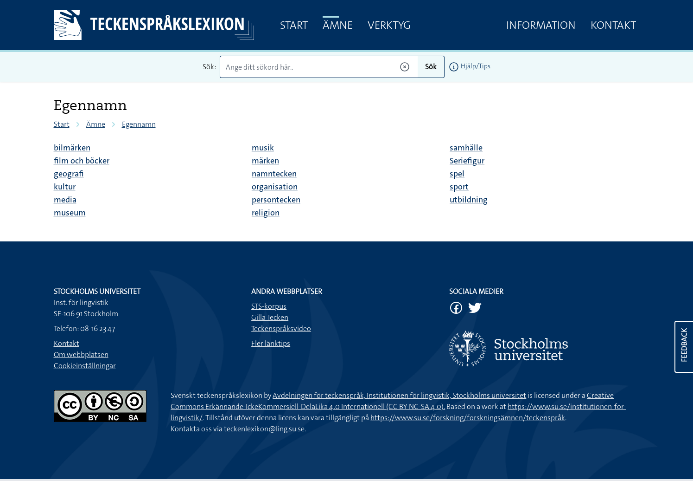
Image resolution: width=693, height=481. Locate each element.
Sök (431, 67)
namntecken (274, 173)
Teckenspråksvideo (281, 328)
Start (294, 25)
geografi (69, 173)
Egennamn (139, 124)
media (65, 199)
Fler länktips (270, 343)
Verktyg (389, 25)
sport (459, 186)
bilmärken (72, 147)
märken (265, 160)
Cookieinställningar (85, 365)
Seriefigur (467, 160)
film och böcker (81, 160)
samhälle (466, 147)
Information (541, 25)
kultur (65, 186)
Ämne (338, 25)
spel (457, 173)
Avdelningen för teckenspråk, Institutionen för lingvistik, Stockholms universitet (399, 395)
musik (263, 147)
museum (70, 212)
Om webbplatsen (81, 354)
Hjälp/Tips (475, 66)
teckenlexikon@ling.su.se (264, 429)
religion (266, 212)
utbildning (469, 199)
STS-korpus (268, 306)
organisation (275, 186)
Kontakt (613, 25)
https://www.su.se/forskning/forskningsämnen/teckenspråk (467, 417)
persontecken (276, 199)
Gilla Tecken (269, 317)
